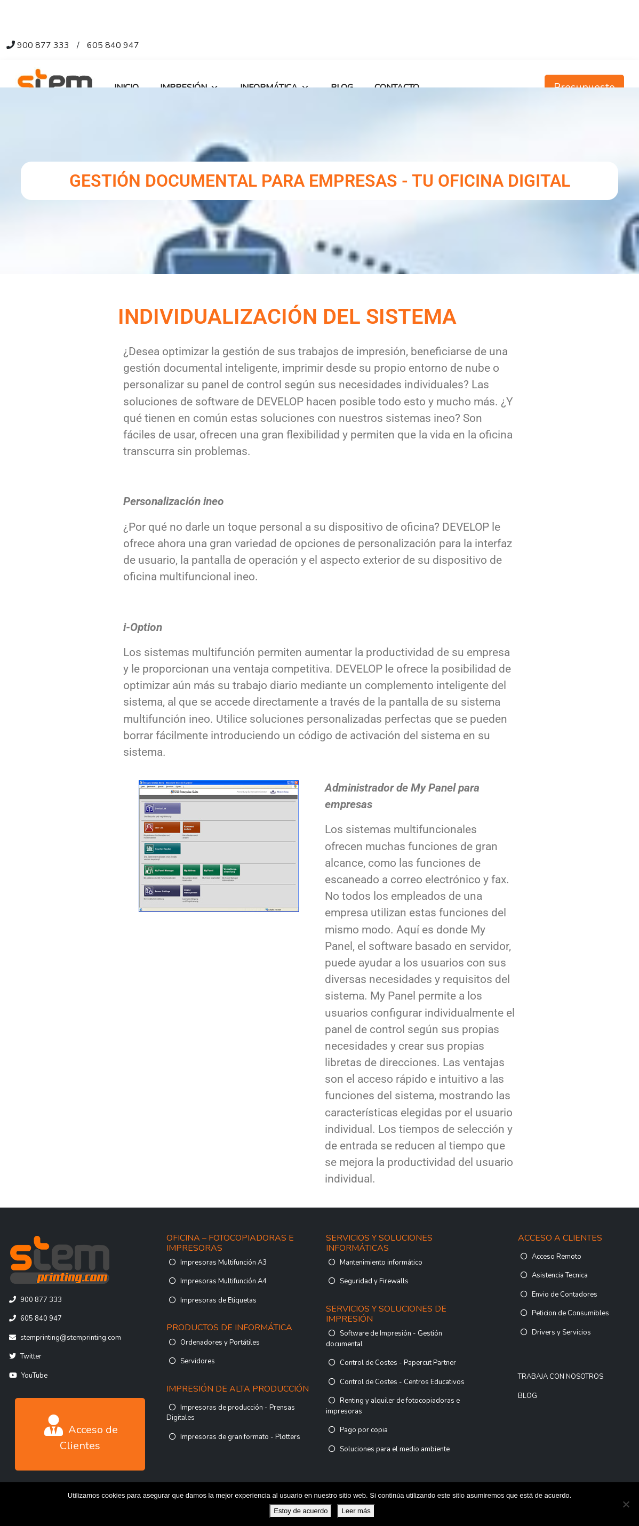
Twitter (31, 1356)
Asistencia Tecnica (560, 1275)
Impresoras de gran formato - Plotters (240, 1437)
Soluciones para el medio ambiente (395, 1449)
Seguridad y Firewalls (374, 1281)
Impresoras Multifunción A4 (223, 1281)
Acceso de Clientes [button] (81, 1434)
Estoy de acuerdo (301, 1511)
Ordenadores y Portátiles (220, 1342)
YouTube (34, 1375)
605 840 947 (113, 45)
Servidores (197, 1361)
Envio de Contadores (564, 1294)
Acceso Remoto (556, 1256)
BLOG (527, 1396)
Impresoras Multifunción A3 (223, 1262)
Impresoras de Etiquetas (218, 1300)
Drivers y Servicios (561, 1332)
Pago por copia (364, 1430)
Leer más (355, 1511)
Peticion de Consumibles (570, 1313)
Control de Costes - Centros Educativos (402, 1382)
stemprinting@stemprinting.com (70, 1338)
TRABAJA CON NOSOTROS (560, 1376)
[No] (625, 1504)
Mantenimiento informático (381, 1262)
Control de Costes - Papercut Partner (398, 1363)
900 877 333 (43, 45)
